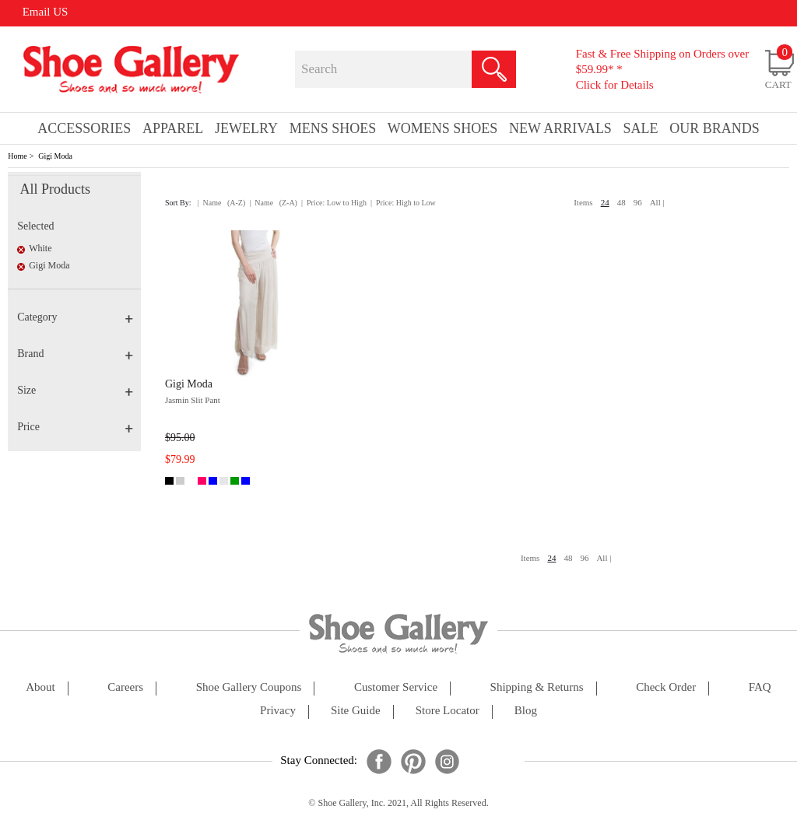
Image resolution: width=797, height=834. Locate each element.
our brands (714, 128)
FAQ (760, 687)
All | (657, 202)
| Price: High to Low (403, 202)
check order (666, 687)
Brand (75, 353)
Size (75, 390)
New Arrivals (560, 128)
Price (75, 427)
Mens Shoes (333, 128)
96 (638, 202)
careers (125, 687)
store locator (447, 711)
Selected (35, 226)
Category (75, 317)
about (40, 687)
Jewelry (246, 128)
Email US (45, 11)
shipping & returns (537, 687)
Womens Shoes (443, 128)
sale (640, 128)
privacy (278, 711)
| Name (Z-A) (273, 202)
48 (621, 202)
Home (17, 156)
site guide (356, 711)
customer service (395, 687)
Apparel (172, 128)
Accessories (84, 128)
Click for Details (615, 85)
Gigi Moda (55, 156)
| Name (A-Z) (222, 202)
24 (605, 202)
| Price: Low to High (334, 202)
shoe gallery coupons (249, 687)
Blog (525, 711)
